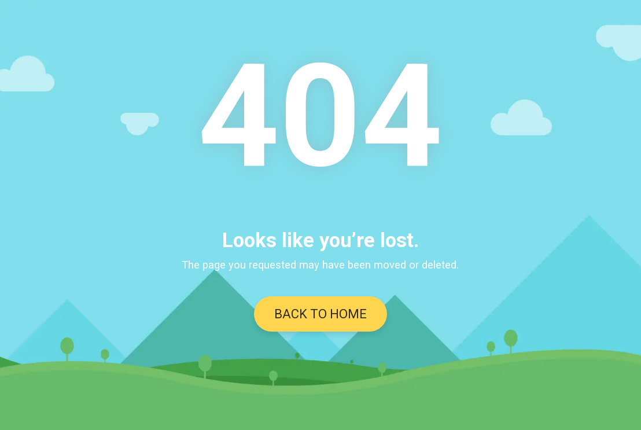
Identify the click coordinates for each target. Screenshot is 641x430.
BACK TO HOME (320, 314)
